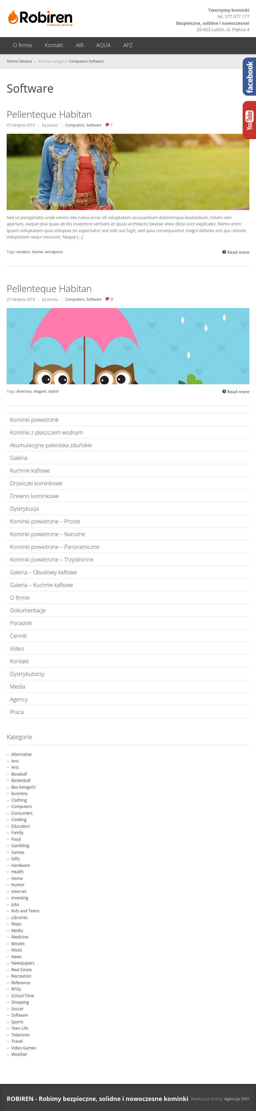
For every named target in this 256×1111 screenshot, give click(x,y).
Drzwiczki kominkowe (36, 483)
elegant (40, 391)
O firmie (22, 45)
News (16, 957)
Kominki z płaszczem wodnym (46, 432)
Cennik (18, 635)
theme (37, 251)
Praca (17, 712)
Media (17, 686)
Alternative (21, 754)
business (19, 793)
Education (20, 826)
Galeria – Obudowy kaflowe (43, 572)
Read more (238, 252)
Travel (17, 1041)
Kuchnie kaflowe (30, 470)
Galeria (18, 458)
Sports (17, 1022)
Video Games (23, 1048)
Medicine (19, 937)
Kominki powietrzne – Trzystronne (52, 559)
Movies (18, 943)
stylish (53, 391)
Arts (15, 761)
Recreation (21, 976)
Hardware (20, 865)
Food (16, 839)
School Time (22, 996)
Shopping (20, 1002)
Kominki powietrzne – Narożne (47, 534)
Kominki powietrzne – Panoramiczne (54, 546)
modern (23, 251)
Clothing (19, 800)
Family (17, 832)
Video (17, 648)
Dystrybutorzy (27, 674)
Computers (78, 61)
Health (17, 872)
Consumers (22, 813)
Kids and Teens (25, 911)
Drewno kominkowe (34, 496)
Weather (19, 1054)
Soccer (17, 1009)
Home (17, 878)
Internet (18, 891)
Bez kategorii (23, 787)
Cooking (18, 819)
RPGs (16, 989)
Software (96, 61)
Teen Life (19, 1028)
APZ (128, 45)
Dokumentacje (28, 610)
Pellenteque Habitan (49, 114)
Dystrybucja (24, 508)
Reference (20, 983)
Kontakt (54, 45)
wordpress (54, 251)
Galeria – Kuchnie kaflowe (41, 585)
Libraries (19, 917)
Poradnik (21, 623)
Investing (19, 898)
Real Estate (21, 970)
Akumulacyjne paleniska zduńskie (51, 445)
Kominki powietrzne (34, 419)
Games (17, 852)
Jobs (15, 904)
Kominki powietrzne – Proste (45, 521)
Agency (19, 699)
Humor (17, 885)
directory (24, 391)
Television (20, 1035)
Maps (16, 924)
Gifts (15, 859)
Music (16, 950)
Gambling (20, 845)
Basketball (21, 780)
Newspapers (23, 963)
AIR (80, 45)
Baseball (19, 774)
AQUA (103, 45)
